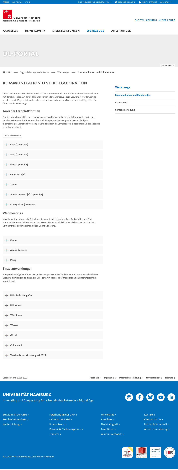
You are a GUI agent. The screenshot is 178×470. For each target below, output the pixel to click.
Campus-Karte (152, 420)
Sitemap (169, 378)
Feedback (94, 378)
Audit (138, 449)
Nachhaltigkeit (109, 425)
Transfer (54, 435)
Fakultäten (107, 430)
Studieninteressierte (14, 420)
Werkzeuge (95, 30)
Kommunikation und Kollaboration (133, 95)
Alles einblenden (13, 136)
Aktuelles (10, 30)
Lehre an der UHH (59, 420)
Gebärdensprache (126, 1)
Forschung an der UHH (62, 415)
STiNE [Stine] (27, 1)
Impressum (109, 378)
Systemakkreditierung (169, 449)
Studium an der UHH (15, 415)
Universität (107, 415)
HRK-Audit (155, 449)
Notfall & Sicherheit (155, 425)
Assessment (121, 103)
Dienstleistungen (66, 30)
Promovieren (56, 425)
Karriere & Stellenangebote (65, 430)
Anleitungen (121, 30)
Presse (6, 1)
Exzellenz (106, 420)
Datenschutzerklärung (130, 378)
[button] (95, 2)
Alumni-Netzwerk (111, 435)
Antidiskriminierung (155, 430)
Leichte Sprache (149, 1)
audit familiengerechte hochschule (127, 452)
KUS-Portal (17, 1)
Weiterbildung (11, 425)
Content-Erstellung (125, 110)
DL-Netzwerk (35, 30)
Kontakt (148, 415)
